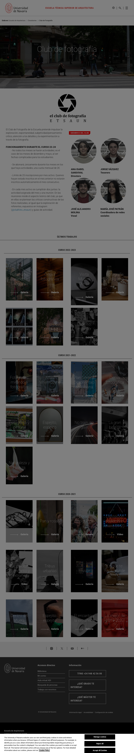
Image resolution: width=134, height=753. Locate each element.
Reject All (99, 744)
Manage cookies (100, 737)
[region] (67, 743)
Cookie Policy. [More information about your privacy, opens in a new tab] (44, 750)
